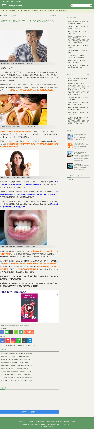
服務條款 (53, 421)
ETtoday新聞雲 (5, 1)
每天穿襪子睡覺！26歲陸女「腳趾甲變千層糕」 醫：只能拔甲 (78, 118)
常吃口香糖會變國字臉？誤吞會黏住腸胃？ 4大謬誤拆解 (17, 372)
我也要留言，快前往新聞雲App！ (29, 412)
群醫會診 (27, 10)
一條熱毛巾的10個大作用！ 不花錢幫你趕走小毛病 (14, 368)
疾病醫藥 (35, 10)
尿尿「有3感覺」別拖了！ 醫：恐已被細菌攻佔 (78, 46)
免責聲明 (73, 421)
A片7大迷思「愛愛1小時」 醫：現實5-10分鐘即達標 (78, 32)
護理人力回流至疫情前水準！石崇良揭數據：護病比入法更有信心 (78, 66)
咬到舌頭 (8, 325)
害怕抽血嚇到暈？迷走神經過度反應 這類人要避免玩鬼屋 (16, 365)
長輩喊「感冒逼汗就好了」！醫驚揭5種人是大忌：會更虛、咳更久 (78, 41)
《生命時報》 (18, 251)
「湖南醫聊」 (24, 84)
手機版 (12, 1)
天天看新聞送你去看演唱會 (80, 134)
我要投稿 (21, 421)
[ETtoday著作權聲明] (28, 345)
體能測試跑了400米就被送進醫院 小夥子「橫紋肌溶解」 (16, 359)
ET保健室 (70, 179)
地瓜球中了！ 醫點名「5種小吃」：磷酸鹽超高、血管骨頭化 (78, 27)
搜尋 (91, 5)
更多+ (88, 74)
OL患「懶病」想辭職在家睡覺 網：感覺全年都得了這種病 (16, 380)
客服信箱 (48, 421)
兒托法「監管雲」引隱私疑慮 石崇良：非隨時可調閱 (77, 79)
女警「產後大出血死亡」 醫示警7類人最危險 (78, 51)
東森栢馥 (59, 10)
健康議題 (43, 10)
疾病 (24, 325)
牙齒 (21, 325)
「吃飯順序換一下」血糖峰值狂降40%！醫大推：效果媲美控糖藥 (76, 56)
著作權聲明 (66, 421)
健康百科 (13, 325)
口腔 (28, 325)
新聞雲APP (18, 1)
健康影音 (66, 10)
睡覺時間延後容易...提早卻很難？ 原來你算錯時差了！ (15, 362)
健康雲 (12, 5)
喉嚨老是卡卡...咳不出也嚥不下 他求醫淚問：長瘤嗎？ (15, 356)
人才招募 (26, 421)
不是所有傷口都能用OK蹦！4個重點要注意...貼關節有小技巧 (17, 377)
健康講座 (51, 10)
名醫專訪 (12, 10)
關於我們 (32, 421)
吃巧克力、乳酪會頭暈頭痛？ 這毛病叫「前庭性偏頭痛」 (16, 374)
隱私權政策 (59, 421)
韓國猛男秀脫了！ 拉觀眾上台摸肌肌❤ (13, 292)
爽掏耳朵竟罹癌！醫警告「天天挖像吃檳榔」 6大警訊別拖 (78, 61)
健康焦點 (4, 10)
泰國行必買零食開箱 (78, 143)
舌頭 (18, 325)
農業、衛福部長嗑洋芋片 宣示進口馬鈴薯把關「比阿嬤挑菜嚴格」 (78, 122)
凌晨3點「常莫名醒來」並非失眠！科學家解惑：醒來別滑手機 (78, 37)
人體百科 (19, 10)
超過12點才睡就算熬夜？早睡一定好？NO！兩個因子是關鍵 (17, 353)
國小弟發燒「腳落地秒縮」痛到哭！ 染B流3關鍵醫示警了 (78, 89)
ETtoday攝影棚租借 (78, 164)
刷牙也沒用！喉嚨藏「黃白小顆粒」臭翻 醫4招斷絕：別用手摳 (78, 22)
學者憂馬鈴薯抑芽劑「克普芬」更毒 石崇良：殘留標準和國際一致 (78, 84)
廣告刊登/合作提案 (40, 421)
